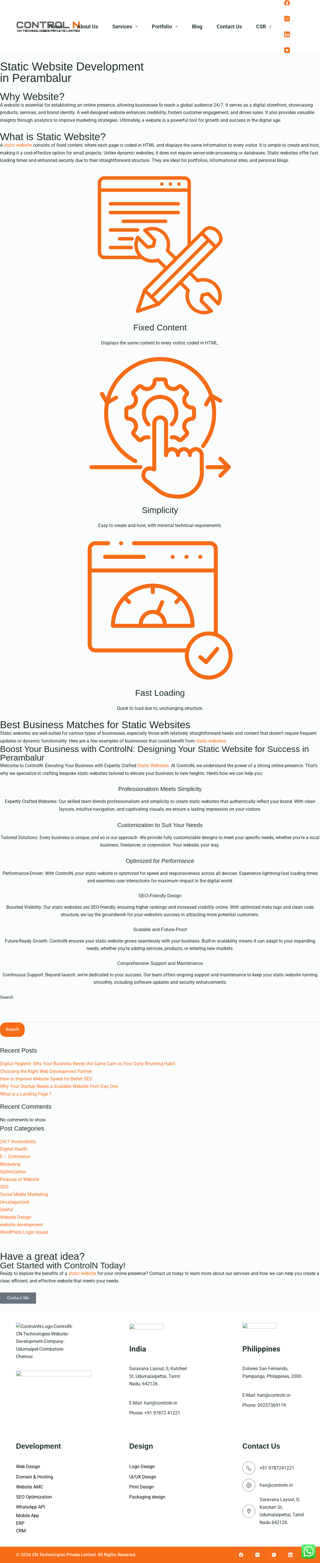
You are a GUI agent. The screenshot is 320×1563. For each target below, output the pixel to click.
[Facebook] (287, 3)
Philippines (261, 1349)
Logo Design (142, 1466)
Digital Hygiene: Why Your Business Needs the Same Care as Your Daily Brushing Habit (87, 1063)
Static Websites (153, 765)
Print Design (141, 1487)
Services (126, 26)
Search (6, 997)
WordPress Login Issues (24, 1232)
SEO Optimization (34, 1497)
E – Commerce (15, 1156)
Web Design (28, 1466)
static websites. (211, 741)
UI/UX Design (142, 1477)
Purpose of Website (19, 1179)
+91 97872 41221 (162, 1413)
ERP (20, 1523)
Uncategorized (14, 1202)
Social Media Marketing (24, 1194)
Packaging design (147, 1497)
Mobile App (27, 1515)
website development (21, 1224)
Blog (197, 26)
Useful (6, 1209)
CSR (265, 26)
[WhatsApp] (273, 1555)
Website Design (15, 1217)
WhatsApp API (30, 1507)
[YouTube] (287, 50)
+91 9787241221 (277, 1468)
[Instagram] (287, 18)
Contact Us (229, 26)
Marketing (10, 1164)
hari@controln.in (160, 1403)
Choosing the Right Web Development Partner (46, 1071)
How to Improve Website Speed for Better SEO (46, 1079)
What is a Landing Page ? (26, 1094)
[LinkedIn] (287, 34)
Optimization (13, 1171)
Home (56, 26)
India (137, 1349)
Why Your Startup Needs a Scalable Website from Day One (59, 1086)
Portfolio (166, 26)
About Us (87, 26)
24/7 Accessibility (18, 1141)
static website (18, 145)
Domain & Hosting (34, 1477)
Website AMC (29, 1487)
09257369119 (272, 1405)
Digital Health (14, 1149)
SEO (4, 1187)
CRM (21, 1530)
